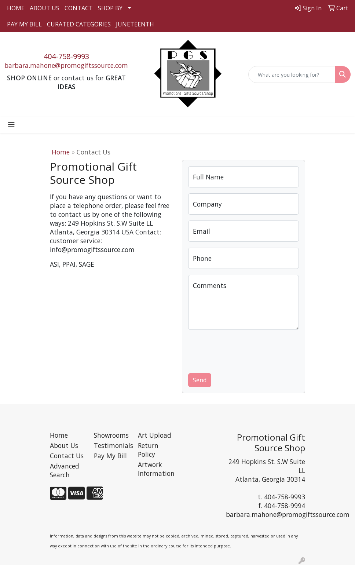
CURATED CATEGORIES (79, 24)
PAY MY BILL (24, 24)
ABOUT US (44, 8)
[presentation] (244, 350)
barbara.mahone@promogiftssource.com (66, 65)
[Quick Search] (292, 74)
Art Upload (154, 435)
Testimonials (111, 445)
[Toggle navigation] (11, 125)
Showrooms (111, 435)
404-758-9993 (66, 56)
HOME (16, 8)
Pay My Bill (110, 455)
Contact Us (67, 455)
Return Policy (148, 450)
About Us (64, 445)
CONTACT (79, 8)
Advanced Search (64, 470)
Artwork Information (155, 469)
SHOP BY (110, 8)
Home (61, 151)
